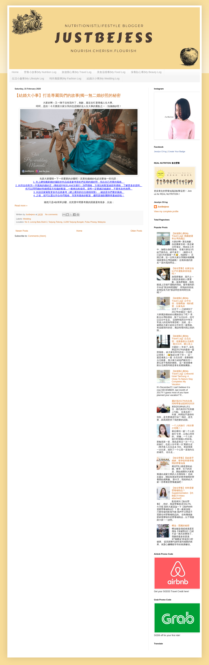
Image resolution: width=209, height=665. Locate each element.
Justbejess (163, 206)
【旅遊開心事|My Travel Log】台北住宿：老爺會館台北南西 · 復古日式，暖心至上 (183, 340)
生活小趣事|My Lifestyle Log (28, 78)
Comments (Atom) (37, 236)
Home (15, 72)
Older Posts (136, 231)
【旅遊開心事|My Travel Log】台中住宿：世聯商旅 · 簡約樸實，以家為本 (182, 302)
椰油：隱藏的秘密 (180, 525)
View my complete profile (166, 211)
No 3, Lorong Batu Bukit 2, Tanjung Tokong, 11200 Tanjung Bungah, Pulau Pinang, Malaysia (65, 222)
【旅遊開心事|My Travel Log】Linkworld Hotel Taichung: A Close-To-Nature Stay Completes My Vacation (183, 378)
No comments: (51, 214)
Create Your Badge (176, 151)
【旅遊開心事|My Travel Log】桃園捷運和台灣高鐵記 (182, 236)
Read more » (21, 205)
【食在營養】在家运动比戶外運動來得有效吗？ (183, 271)
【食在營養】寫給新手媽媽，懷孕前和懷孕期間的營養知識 (183, 460)
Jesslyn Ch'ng (160, 151)
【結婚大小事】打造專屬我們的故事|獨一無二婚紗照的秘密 (68, 95)
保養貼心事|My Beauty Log (146, 72)
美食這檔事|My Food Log (111, 72)
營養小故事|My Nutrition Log (40, 72)
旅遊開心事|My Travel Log (76, 72)
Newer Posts (22, 231)
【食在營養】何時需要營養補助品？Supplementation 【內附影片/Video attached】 (183, 493)
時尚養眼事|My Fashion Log (65, 78)
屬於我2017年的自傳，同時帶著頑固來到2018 (183, 402)
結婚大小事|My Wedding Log (103, 78)
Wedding (27, 219)
